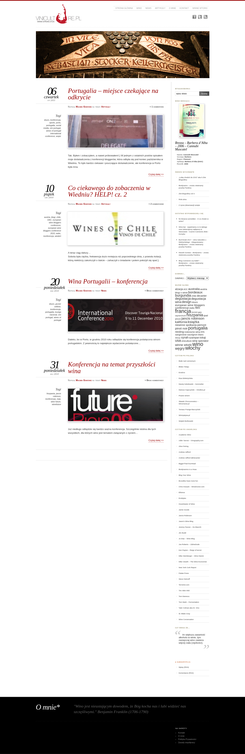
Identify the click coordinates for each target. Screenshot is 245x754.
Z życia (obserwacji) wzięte (189, 205)
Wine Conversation (186, 619)
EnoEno (182, 372)
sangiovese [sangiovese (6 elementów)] (181, 334)
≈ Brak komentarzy (154, 290)
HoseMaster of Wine (187, 504)
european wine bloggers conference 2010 (52, 230)
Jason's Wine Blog (186, 521)
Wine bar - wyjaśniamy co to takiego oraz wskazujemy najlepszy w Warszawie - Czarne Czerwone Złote (193, 229)
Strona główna (124, 8)
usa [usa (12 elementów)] (178, 340)
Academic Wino (185, 435)
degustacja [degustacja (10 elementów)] (183, 298)
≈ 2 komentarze (156, 204)
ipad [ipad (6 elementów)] (206, 315)
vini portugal (55, 128)
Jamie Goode (184, 510)
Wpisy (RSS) (184, 667)
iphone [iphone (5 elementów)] (178, 319)
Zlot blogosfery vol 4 (187, 194)
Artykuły (160, 8)
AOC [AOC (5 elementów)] (186, 289)
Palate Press (184, 573)
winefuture (56, 404)
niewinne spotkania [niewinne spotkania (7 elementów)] (186, 325)
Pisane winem (184, 396)
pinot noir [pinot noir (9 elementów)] (181, 328)
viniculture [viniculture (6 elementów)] (186, 341)
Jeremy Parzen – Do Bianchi (190, 527)
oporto (52, 123)
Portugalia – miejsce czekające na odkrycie (113, 94)
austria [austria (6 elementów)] (203, 289)
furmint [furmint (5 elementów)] (194, 312)
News (148, 8)
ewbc (58, 233)
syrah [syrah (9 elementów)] (184, 337)
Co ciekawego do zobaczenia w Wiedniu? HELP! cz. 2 (109, 191)
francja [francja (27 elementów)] (183, 311)
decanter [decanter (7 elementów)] (202, 295)
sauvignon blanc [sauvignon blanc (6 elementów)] (195, 334)
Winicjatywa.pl (184, 415)
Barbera (188, 157)
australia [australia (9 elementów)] (194, 289)
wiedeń (58, 236)
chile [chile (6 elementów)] (194, 296)
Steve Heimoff (184, 579)
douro (46, 120)
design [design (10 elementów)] (187, 302)
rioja (59, 399)
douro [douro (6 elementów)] (195, 302)
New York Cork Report (187, 567)
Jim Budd (182, 533)
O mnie (172, 8)
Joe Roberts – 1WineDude (189, 544)
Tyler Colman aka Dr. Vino (189, 608)
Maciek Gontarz (185, 253)
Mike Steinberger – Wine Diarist (191, 556)
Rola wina (182, 199)
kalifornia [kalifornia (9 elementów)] (181, 322)
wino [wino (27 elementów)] (197, 344)
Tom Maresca (184, 596)
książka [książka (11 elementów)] (193, 322)
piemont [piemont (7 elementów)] (201, 325)
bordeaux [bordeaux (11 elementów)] (195, 292)
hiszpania (51, 393)
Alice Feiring (183, 446)
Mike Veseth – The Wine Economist (193, 562)
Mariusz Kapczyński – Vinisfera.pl (192, 390)
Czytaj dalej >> (156, 174)
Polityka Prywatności (187, 739)
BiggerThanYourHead (187, 464)
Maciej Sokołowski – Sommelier (191, 384)
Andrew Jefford (185, 452)
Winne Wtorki (199, 8)
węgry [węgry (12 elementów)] (180, 348)
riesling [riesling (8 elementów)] (179, 331)
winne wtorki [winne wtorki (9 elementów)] (183, 345)
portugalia (50, 125)
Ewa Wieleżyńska (186, 378)
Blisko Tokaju (184, 367)
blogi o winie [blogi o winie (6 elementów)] (181, 292)
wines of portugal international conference (53, 133)
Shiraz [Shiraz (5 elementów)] (177, 338)
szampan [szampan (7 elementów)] (194, 337)
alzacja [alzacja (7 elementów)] (179, 289)
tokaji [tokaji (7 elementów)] (203, 337)
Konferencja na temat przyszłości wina (111, 367)
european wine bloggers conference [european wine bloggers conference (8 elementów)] (190, 306)
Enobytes (182, 498)
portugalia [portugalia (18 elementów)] (198, 328)
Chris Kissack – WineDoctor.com (192, 487)
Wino (139, 8)
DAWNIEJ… (180, 278)
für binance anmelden (187, 219)
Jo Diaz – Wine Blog (187, 539)
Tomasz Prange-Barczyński (189, 409)
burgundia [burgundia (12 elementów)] (183, 295)
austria (47, 217)
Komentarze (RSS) (186, 673)
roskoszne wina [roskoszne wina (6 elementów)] (192, 332)
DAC (50, 220)
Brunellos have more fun (188, 481)
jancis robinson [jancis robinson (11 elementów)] (192, 318)
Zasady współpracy (186, 742)
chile (58, 217)
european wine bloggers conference (55, 222)
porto (58, 123)
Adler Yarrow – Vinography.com (191, 440)
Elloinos (182, 492)
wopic (58, 136)
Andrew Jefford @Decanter (189, 458)
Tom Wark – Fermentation (189, 602)
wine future (56, 402)
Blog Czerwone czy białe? (189, 261)
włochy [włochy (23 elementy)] (192, 348)
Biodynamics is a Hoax (188, 469)
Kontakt (184, 8)
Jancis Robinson (185, 515)
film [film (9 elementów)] (197, 307)
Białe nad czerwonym (187, 361)
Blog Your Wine (185, 475)
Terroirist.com (184, 585)
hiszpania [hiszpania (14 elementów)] (194, 315)
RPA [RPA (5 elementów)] (203, 332)
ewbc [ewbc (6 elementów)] (192, 308)
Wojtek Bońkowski (186, 421)
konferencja (55, 120)
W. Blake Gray (184, 614)
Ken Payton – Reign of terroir (190, 550)
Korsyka (182, 234)
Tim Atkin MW (184, 591)
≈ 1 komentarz (157, 106)
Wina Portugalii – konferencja (108, 281)
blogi (53, 217)
